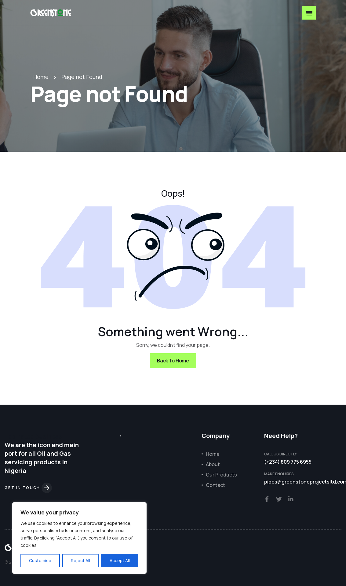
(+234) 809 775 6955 (287, 461)
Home (41, 76)
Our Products (221, 474)
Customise (40, 560)
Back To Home (173, 360)
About (213, 464)
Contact (215, 485)
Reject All (80, 560)
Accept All (120, 560)
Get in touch (28, 487)
